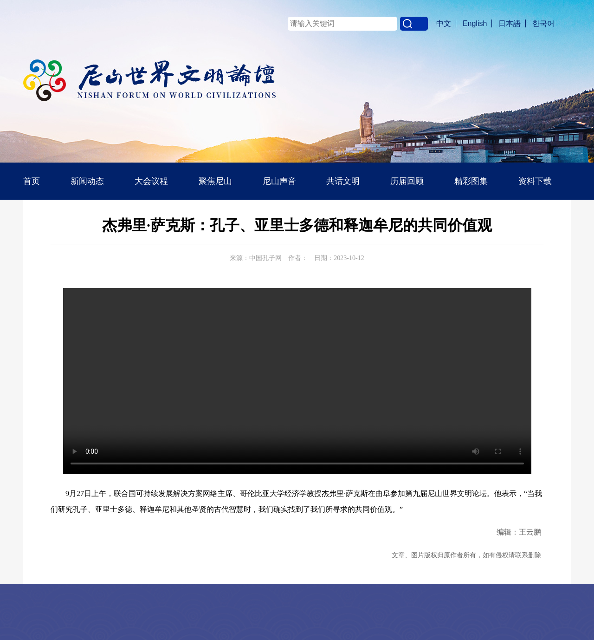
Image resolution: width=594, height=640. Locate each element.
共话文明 (343, 181)
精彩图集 (471, 181)
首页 (31, 181)
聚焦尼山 (215, 181)
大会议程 (151, 181)
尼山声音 (279, 181)
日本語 (509, 23)
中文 (443, 23)
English (475, 23)
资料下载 (535, 181)
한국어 (543, 23)
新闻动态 (87, 181)
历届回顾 (407, 181)
